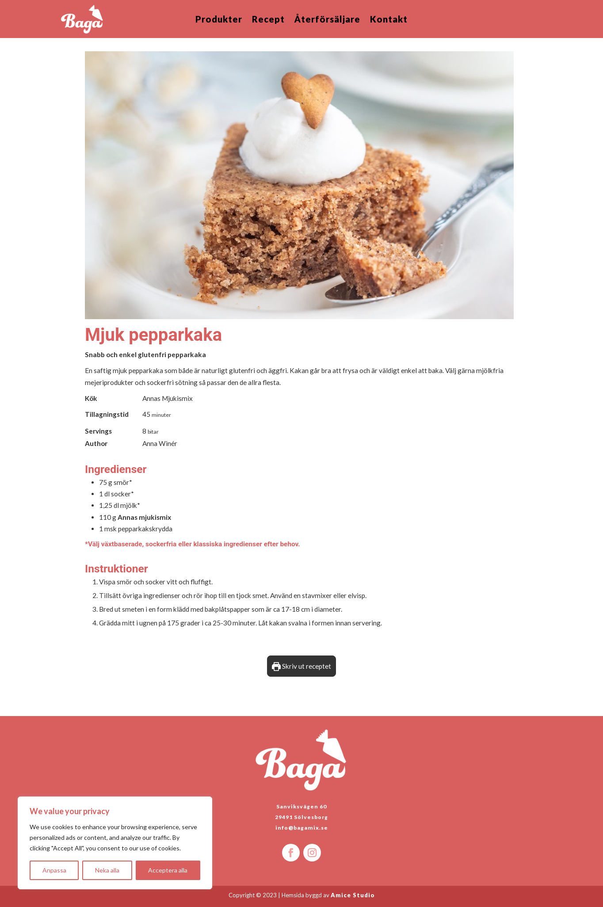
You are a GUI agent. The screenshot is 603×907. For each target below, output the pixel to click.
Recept (268, 20)
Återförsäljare (327, 20)
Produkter (218, 20)
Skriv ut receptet (301, 666)
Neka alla (107, 870)
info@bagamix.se (301, 827)
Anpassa (54, 870)
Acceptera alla (167, 870)
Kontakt (389, 20)
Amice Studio (353, 895)
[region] (115, 842)
